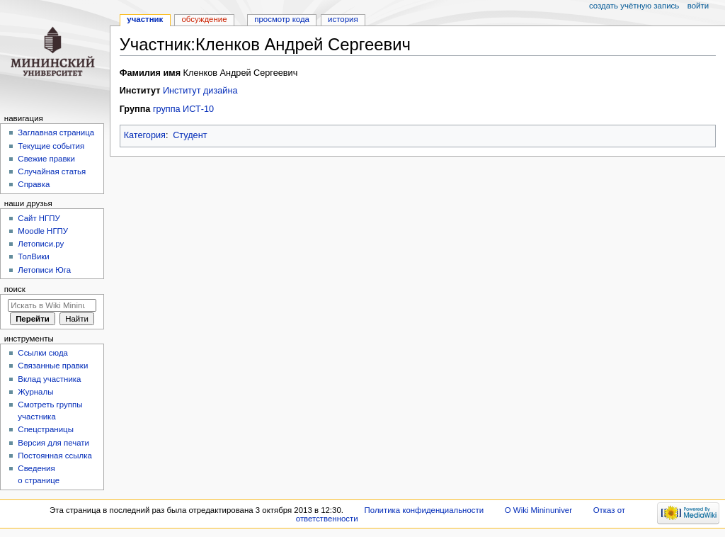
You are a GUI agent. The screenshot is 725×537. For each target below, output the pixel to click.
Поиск (14, 289)
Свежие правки (46, 158)
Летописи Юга (44, 270)
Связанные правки (53, 365)
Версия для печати (53, 443)
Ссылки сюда (43, 353)
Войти (698, 5)
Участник (145, 19)
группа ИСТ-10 (183, 109)
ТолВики (33, 256)
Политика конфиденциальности (424, 510)
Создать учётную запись (634, 5)
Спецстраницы (46, 429)
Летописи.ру (41, 243)
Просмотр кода (281, 19)
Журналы (35, 392)
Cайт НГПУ (38, 218)
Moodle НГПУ (43, 231)
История (343, 19)
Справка (34, 184)
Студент (190, 135)
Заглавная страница (56, 132)
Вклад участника (49, 379)
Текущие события (51, 146)
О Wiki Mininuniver (538, 510)
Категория (145, 135)
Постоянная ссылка (54, 455)
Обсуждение (204, 19)
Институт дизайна (200, 91)
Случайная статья (52, 171)
